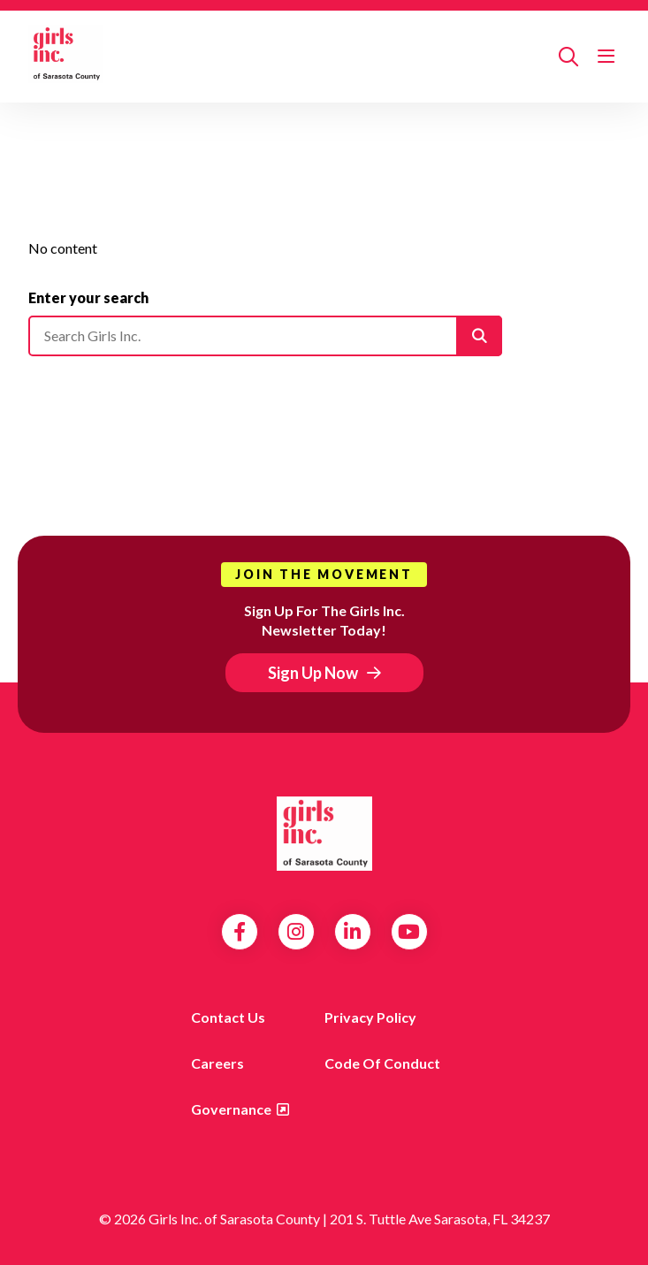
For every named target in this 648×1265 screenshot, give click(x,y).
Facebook (239, 931)
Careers (217, 1063)
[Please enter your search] (265, 336)
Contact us (228, 1017)
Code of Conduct (382, 1063)
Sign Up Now (313, 672)
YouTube (409, 931)
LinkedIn (352, 931)
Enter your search (88, 297)
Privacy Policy (370, 1017)
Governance (231, 1109)
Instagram (295, 931)
